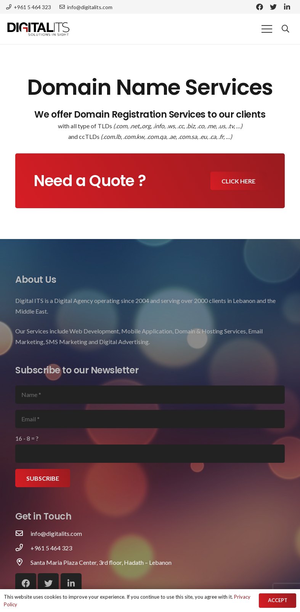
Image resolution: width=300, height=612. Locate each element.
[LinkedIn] (287, 7)
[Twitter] (273, 7)
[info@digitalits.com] (22, 533)
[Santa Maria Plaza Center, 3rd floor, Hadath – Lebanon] (22, 562)
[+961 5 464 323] (22, 548)
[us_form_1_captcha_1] (150, 454)
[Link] (38, 29)
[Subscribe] (42, 478)
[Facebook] (259, 7)
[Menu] (267, 28)
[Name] (150, 395)
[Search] (285, 29)
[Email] (150, 419)
